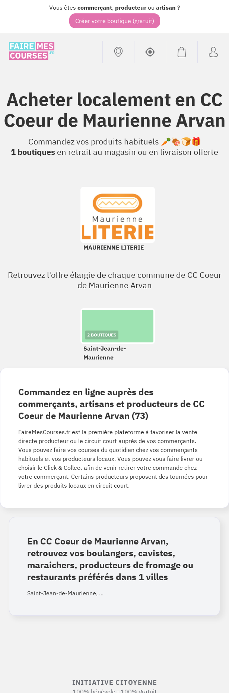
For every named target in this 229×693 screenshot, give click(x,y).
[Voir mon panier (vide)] (181, 52)
